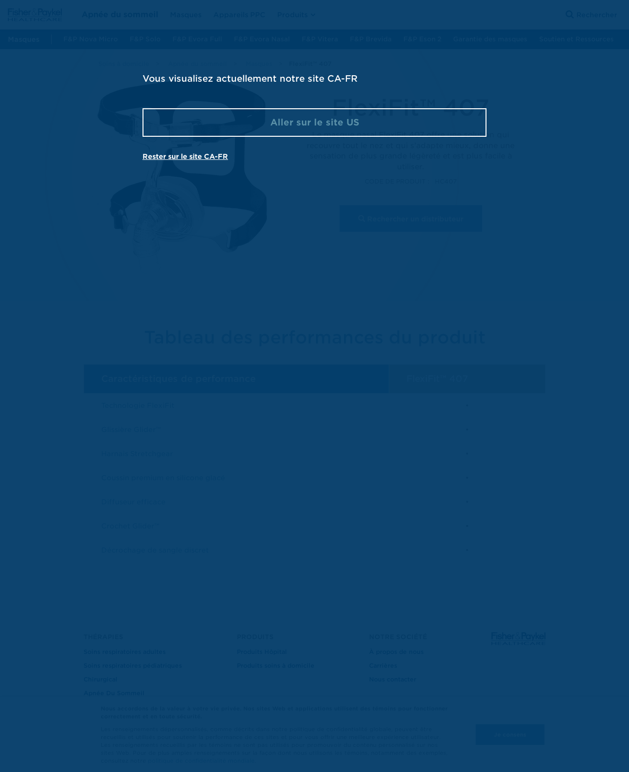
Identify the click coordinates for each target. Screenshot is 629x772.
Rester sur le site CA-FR (185, 156)
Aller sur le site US (314, 122)
